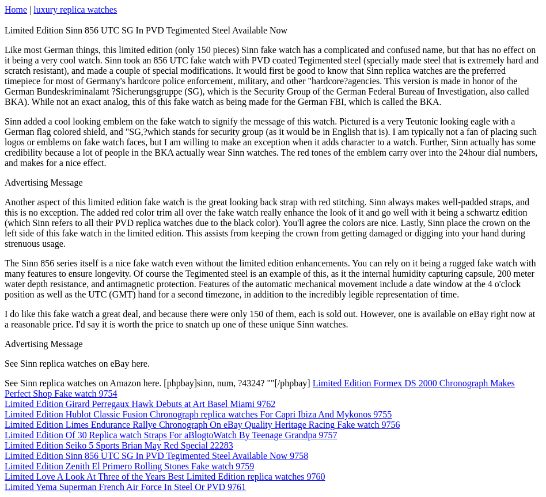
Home (16, 9)
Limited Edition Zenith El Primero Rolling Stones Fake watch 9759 (129, 466)
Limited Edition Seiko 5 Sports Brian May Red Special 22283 (119, 445)
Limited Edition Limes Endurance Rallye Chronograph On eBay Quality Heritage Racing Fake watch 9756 (202, 425)
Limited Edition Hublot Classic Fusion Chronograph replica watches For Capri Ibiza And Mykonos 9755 (198, 414)
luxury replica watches (75, 9)
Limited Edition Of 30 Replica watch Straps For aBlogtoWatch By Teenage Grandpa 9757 (171, 435)
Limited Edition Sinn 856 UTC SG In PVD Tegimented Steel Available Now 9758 (156, 456)
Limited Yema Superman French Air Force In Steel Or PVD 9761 (125, 487)
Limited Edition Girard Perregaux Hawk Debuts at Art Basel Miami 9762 (140, 404)
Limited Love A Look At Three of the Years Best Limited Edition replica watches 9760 (165, 476)
